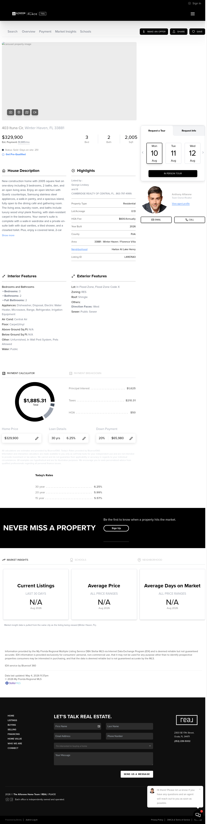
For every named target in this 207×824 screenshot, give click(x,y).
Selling (12, 729)
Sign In (194, 3)
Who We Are (15, 743)
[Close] (200, 789)
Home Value (15, 738)
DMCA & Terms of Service (178, 820)
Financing (14, 734)
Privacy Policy (157, 820)
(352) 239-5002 (182, 741)
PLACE (52, 794)
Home (11, 715)
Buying (12, 725)
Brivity (19, 820)
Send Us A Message (137, 774)
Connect (13, 748)
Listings (12, 720)
